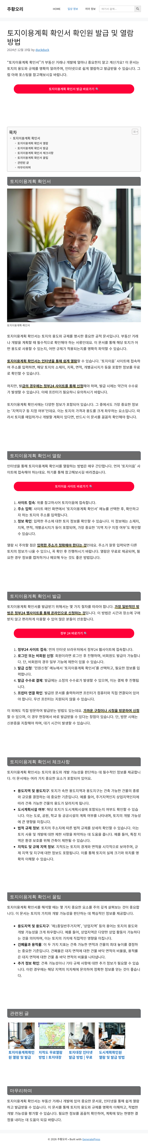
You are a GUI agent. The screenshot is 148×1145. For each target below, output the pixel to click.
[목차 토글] (133, 132)
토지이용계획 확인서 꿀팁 (33, 158)
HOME (56, 9)
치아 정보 (90, 9)
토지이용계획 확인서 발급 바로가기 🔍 (74, 89)
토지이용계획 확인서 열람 (33, 143)
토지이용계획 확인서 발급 (33, 148)
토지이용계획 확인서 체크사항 (35, 153)
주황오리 (15, 9)
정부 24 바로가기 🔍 (74, 633)
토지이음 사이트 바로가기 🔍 (74, 486)
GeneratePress (91, 1139)
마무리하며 (24, 167)
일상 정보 (73, 9)
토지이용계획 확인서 (26, 138)
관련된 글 (23, 162)
